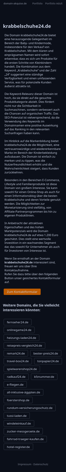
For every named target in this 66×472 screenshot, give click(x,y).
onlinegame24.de (19, 330)
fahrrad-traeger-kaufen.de (25, 439)
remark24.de (16, 353)
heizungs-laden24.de (21, 338)
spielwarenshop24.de (22, 369)
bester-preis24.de (45, 353)
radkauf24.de (16, 377)
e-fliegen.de (15, 385)
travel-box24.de (18, 361)
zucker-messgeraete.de (23, 431)
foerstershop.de (18, 400)
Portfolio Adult (53, 3)
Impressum (24, 464)
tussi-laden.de (17, 416)
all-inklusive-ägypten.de (23, 392)
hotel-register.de (18, 447)
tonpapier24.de (48, 361)
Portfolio (37, 3)
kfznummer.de (44, 377)
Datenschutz (40, 464)
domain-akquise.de (15, 3)
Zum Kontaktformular (22, 292)
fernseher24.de (17, 322)
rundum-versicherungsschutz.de (29, 408)
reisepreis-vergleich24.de (24, 345)
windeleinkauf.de (19, 423)
